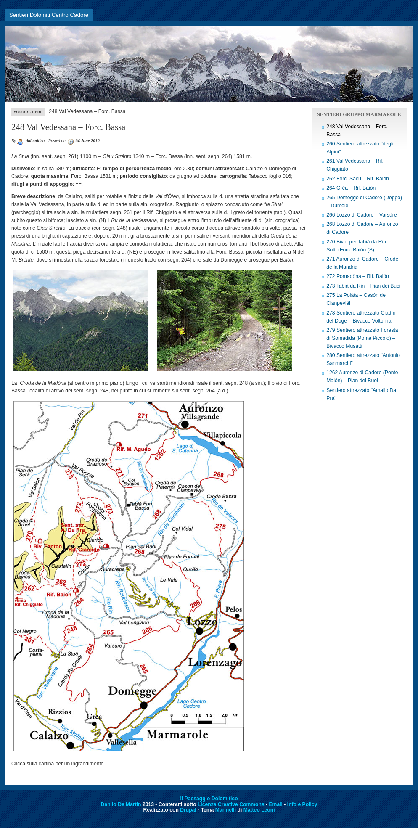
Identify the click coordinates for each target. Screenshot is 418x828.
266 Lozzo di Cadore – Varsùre (361, 215)
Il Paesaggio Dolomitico (209, 799)
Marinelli (225, 810)
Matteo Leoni (259, 810)
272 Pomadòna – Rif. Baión (357, 276)
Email (276, 804)
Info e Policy (302, 804)
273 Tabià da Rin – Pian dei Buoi (363, 286)
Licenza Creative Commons (231, 804)
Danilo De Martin (121, 804)
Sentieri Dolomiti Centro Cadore (49, 15)
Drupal (188, 810)
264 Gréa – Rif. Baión (351, 188)
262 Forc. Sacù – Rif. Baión (357, 179)
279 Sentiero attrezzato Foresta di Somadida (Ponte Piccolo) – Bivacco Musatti (362, 338)
